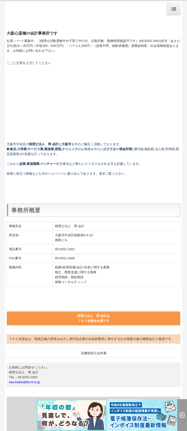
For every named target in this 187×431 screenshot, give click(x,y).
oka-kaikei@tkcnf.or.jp (24, 382)
